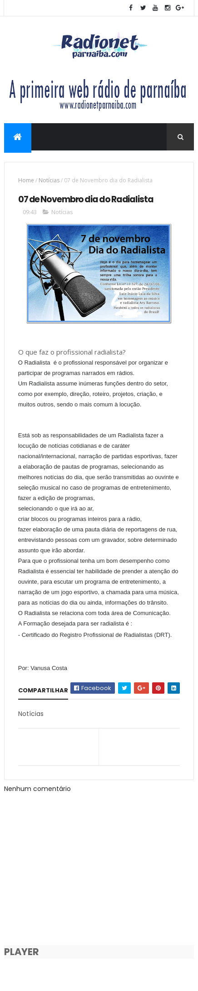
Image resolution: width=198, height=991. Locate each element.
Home (26, 180)
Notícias (49, 180)
